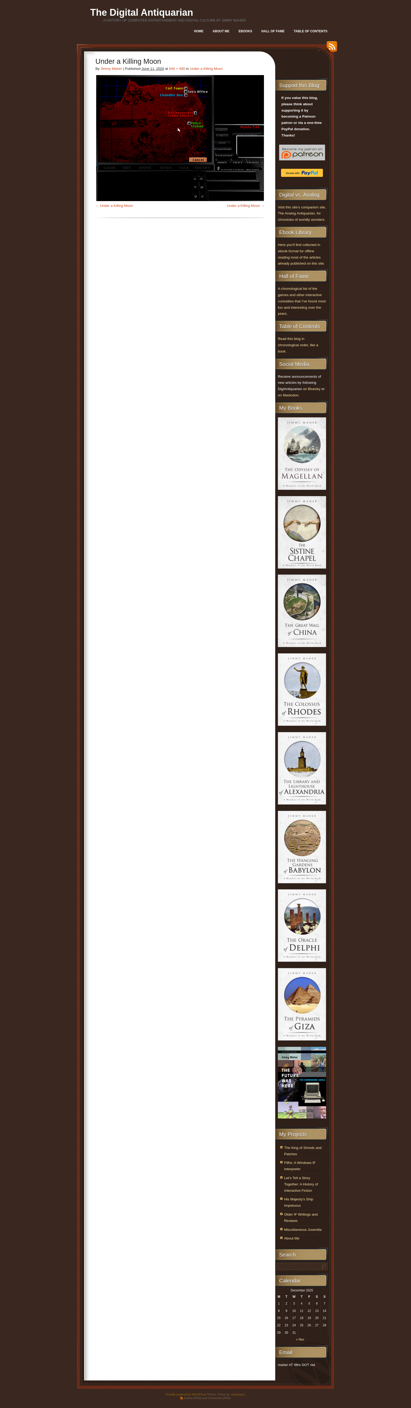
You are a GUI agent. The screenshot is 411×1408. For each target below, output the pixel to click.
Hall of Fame (272, 31)
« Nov (300, 1339)
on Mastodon (288, 395)
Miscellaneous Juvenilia (303, 1230)
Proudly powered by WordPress (186, 1394)
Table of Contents (310, 31)
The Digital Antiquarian (141, 12)
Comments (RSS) (219, 1398)
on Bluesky (312, 389)
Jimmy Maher (111, 69)
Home (198, 31)
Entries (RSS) (193, 1398)
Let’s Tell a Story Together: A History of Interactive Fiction (301, 1184)
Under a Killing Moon (206, 69)
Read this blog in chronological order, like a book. (298, 345)
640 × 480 (177, 69)
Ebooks (245, 31)
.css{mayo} (237, 1394)
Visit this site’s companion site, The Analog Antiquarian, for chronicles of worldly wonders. (302, 213)
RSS (330, 48)
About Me (221, 31)
